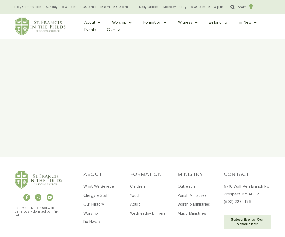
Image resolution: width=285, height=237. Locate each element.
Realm (242, 7)
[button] (233, 7)
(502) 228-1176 (237, 202)
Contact (236, 174)
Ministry (190, 174)
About (92, 174)
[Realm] (251, 6)
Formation (146, 174)
